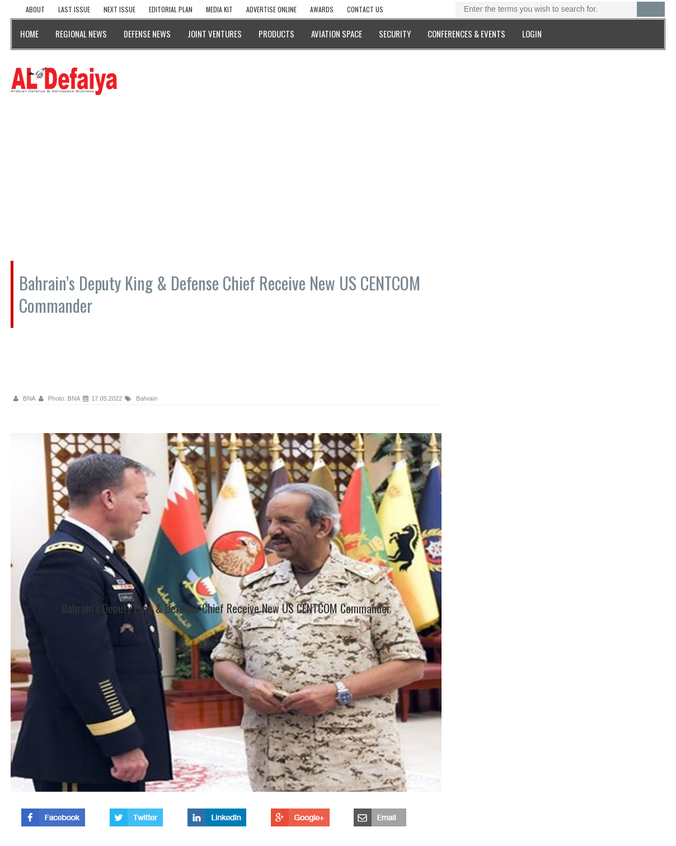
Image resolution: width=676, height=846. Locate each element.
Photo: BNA (60, 398)
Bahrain (141, 398)
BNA (24, 398)
